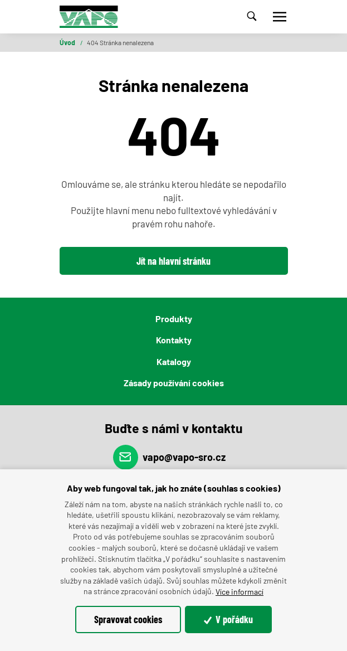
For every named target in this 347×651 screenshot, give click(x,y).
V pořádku (228, 619)
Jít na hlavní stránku (173, 261)
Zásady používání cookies (174, 382)
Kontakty (174, 339)
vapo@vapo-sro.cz (169, 457)
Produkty (173, 318)
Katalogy (174, 361)
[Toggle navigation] (279, 16)
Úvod (68, 42)
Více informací (239, 591)
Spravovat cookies (128, 619)
